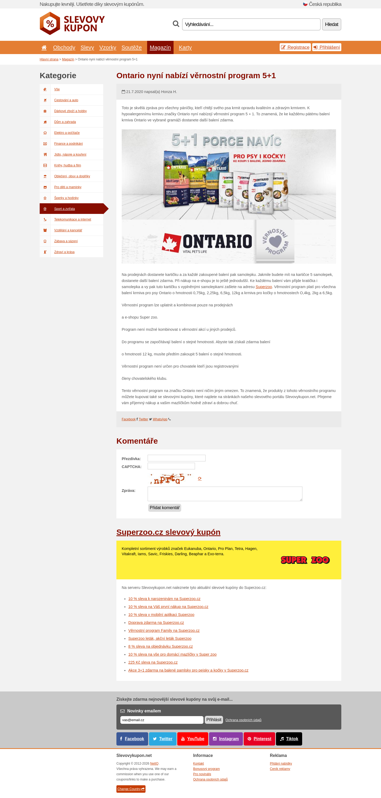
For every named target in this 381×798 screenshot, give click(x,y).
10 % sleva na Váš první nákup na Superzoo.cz (168, 607)
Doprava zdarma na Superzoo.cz (156, 622)
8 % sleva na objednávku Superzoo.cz (160, 646)
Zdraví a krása (57, 252)
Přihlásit (213, 719)
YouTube (195, 739)
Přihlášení (327, 47)
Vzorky (107, 47)
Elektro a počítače (60, 132)
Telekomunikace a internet (65, 219)
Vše (50, 89)
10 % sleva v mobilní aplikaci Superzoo (161, 614)
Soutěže (131, 47)
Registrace (295, 47)
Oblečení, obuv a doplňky (65, 176)
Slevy (87, 47)
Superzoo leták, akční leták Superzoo (159, 638)
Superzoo (264, 287)
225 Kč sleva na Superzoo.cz (153, 662)
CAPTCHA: (132, 467)
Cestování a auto (59, 100)
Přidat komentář (165, 507)
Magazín (160, 47)
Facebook (129, 419)
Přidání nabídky (281, 763)
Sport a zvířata (57, 209)
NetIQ (154, 763)
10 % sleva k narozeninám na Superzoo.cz (164, 599)
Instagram (229, 739)
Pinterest (262, 739)
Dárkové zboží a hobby (63, 111)
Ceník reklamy (280, 769)
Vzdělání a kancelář (61, 230)
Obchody (64, 47)
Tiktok (292, 739)
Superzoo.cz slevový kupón (168, 532)
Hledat (331, 24)
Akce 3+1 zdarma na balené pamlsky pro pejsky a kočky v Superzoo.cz (188, 670)
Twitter (143, 419)
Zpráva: (128, 490)
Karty (185, 47)
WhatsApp (160, 419)
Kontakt (198, 763)
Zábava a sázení (59, 241)
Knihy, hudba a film (60, 165)
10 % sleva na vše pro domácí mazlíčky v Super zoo (172, 654)
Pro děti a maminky (60, 187)
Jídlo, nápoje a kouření (63, 154)
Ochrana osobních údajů (243, 720)
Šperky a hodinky (59, 198)
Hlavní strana (49, 59)
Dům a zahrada (58, 122)
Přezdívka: (131, 459)
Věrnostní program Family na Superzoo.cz (164, 630)
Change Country (130, 789)
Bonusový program (206, 769)
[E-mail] (161, 720)
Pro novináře (202, 774)
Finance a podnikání (61, 143)
